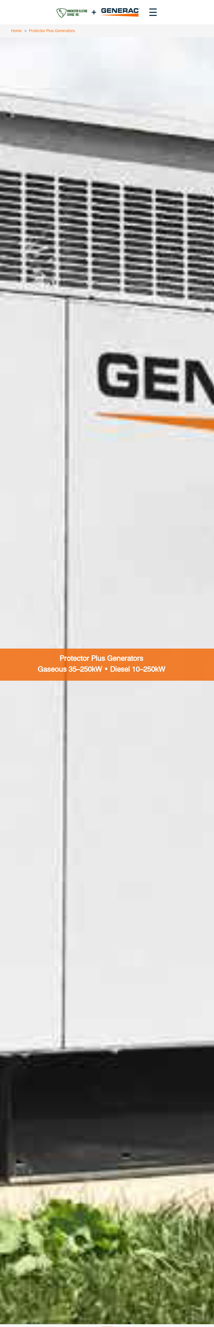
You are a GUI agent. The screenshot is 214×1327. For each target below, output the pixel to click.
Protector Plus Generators (52, 31)
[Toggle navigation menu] (153, 12)
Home (16, 31)
